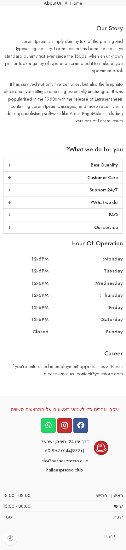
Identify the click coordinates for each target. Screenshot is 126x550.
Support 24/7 (103, 189)
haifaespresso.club (64, 469)
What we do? (104, 202)
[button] (63, 165)
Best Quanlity (104, 164)
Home (76, 3)
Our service (106, 227)
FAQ (113, 214)
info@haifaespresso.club (65, 460)
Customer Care (102, 177)
